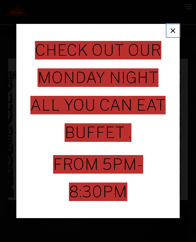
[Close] (173, 30)
